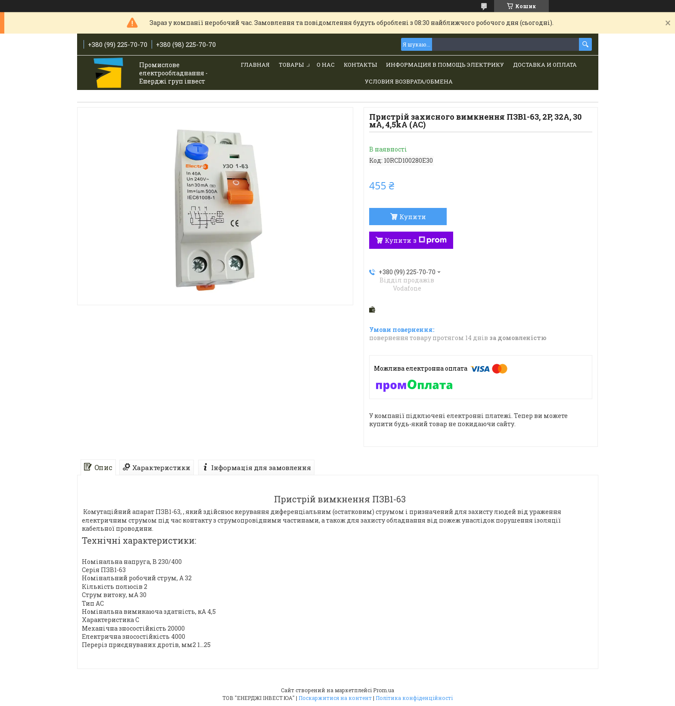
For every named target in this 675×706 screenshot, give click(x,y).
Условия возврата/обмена (409, 81)
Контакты (360, 64)
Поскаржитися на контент (335, 697)
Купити (412, 216)
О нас (326, 64)
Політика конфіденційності (414, 697)
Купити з (416, 240)
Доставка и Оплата (545, 64)
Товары (291, 64)
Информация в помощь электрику (445, 64)
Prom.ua (383, 690)
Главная (255, 64)
